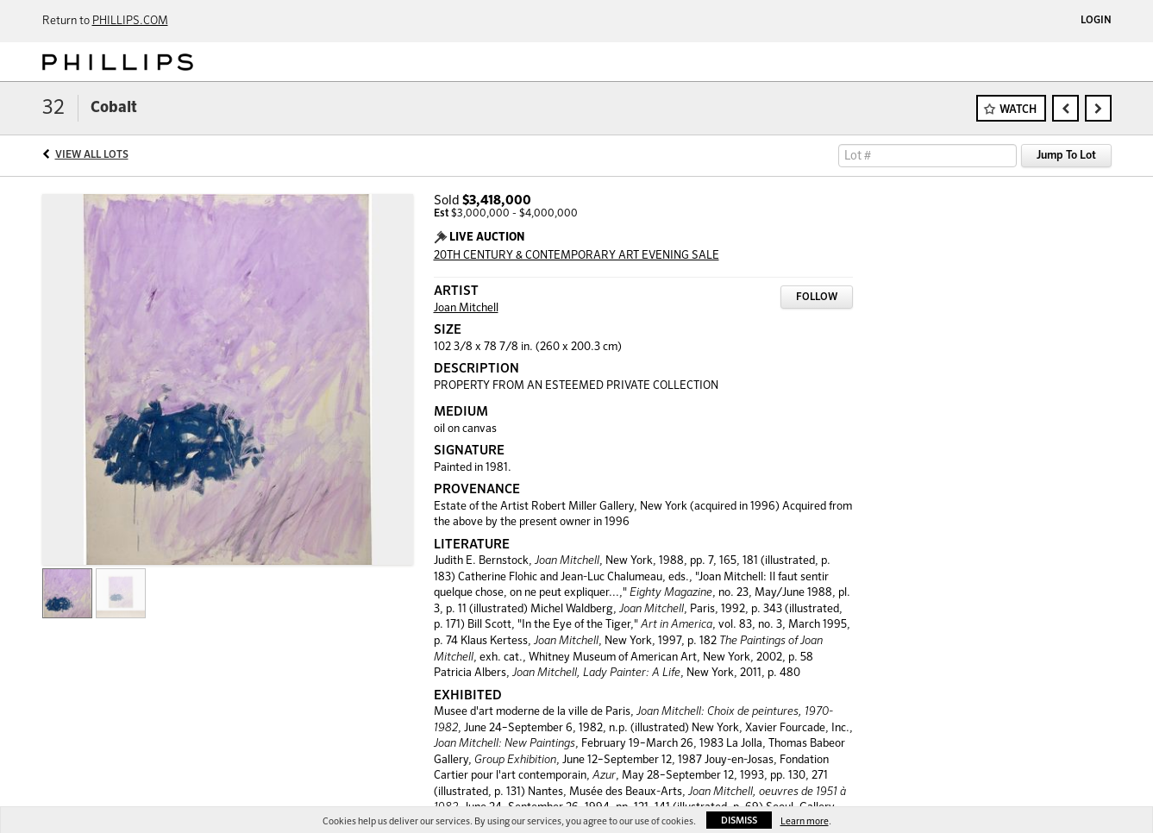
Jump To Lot (1066, 155)
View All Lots (91, 155)
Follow (816, 297)
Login (1096, 21)
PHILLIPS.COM (130, 21)
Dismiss (739, 820)
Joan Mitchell (466, 308)
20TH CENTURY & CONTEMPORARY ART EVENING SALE (576, 255)
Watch (1018, 110)
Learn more (804, 821)
